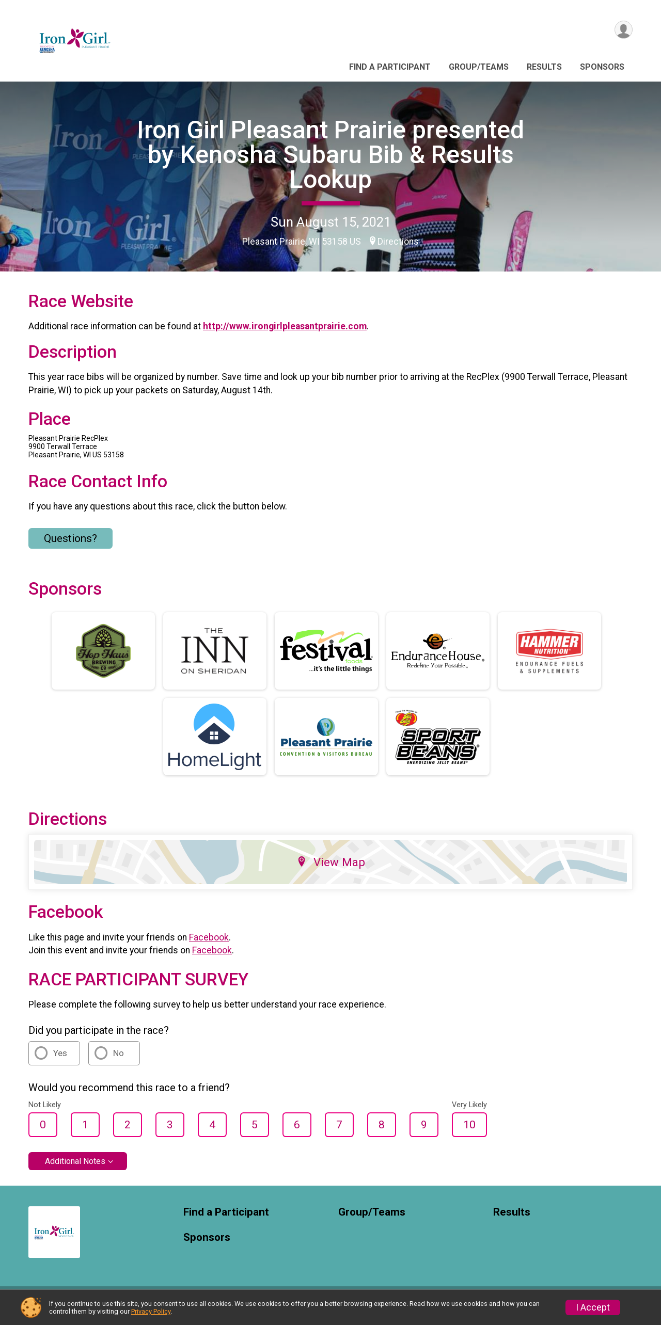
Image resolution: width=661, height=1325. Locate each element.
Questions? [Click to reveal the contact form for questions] (70, 544)
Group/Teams (479, 67)
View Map (330, 868)
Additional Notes (75, 1167)
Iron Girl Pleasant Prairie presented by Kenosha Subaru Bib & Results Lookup (330, 154)
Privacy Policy (150, 1311)
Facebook (209, 943)
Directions (398, 241)
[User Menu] (623, 30)
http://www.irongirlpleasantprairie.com (285, 333)
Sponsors (602, 67)
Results (544, 67)
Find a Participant (390, 67)
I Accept (593, 1307)
